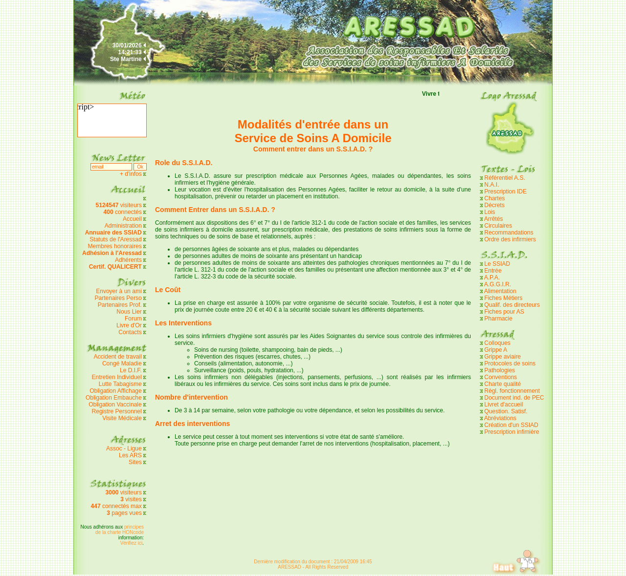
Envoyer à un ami (118, 291)
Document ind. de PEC (514, 397)
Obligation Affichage (115, 390)
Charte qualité (502, 384)
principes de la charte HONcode (119, 529)
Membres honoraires (115, 246)
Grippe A (495, 349)
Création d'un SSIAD (511, 425)
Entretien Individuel (117, 377)
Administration (123, 225)
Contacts (129, 332)
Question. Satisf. (505, 411)
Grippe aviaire (502, 356)
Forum (133, 318)
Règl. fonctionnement (511, 390)
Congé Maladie (122, 363)
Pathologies (499, 370)
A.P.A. (492, 277)
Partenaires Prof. (120, 304)
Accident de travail (118, 356)
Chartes (494, 198)
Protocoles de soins (510, 363)
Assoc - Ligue (124, 448)
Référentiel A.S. (504, 177)
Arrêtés (493, 218)
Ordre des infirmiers (510, 239)
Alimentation (500, 291)
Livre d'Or (129, 325)
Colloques (497, 343)
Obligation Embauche (114, 397)
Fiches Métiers (503, 298)
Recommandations (508, 232)
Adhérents (128, 259)
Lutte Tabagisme (120, 384)
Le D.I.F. (131, 370)
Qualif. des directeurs (511, 304)
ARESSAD (289, 567)
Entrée (492, 270)
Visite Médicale (121, 418)
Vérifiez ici (131, 543)
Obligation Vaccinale (115, 404)
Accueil (132, 218)
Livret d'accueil (503, 404)
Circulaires (498, 225)
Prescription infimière (511, 431)
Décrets (494, 205)
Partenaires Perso (119, 298)
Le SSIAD (497, 263)
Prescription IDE (505, 191)
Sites (135, 462)
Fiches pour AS (504, 311)
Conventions (500, 377)
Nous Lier (128, 311)
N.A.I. (491, 184)
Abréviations (500, 418)
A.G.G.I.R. (497, 284)
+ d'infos (131, 174)
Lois (489, 212)
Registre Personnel (117, 411)
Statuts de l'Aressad (115, 239)
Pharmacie (498, 318)
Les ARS (130, 455)
